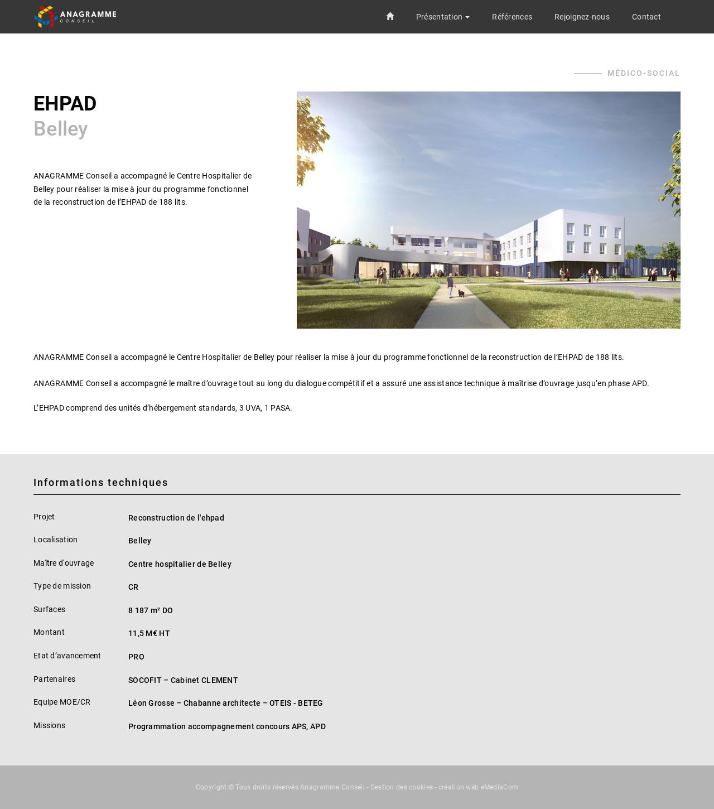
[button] (443, 16)
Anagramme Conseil (332, 787)
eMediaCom (500, 787)
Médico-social (644, 73)
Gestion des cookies (401, 787)
